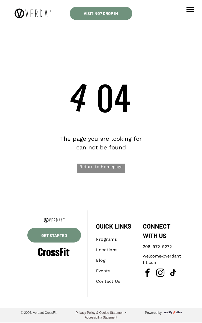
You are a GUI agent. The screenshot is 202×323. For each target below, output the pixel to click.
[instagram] (160, 273)
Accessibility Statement (101, 317)
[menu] (190, 9)
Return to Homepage (101, 166)
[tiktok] (173, 273)
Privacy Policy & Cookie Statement (100, 313)
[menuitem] (115, 239)
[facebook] (147, 273)
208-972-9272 (157, 246)
